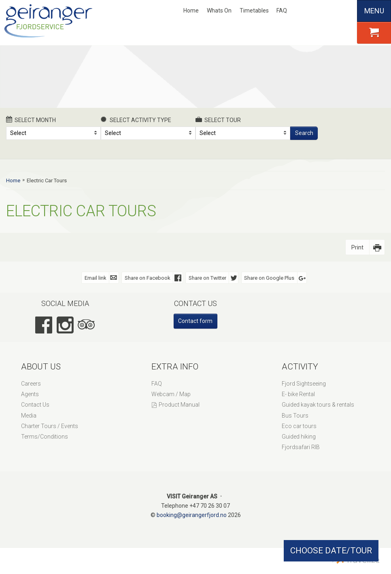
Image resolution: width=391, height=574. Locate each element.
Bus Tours (295, 415)
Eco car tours (299, 426)
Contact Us (35, 404)
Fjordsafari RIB (301, 447)
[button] (374, 33)
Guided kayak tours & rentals (318, 404)
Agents (30, 394)
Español (346, 10)
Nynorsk (306, 10)
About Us (41, 366)
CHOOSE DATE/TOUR (331, 550)
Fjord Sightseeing (304, 383)
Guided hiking (299, 436)
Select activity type (136, 119)
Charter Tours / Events (49, 426)
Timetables (254, 10)
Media (28, 415)
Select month (31, 119)
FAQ (281, 10)
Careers (31, 383)
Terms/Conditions (44, 436)
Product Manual (179, 404)
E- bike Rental (298, 394)
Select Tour (218, 119)
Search (304, 133)
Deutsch (332, 10)
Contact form (195, 321)
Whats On (219, 10)
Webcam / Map (171, 394)
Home (191, 10)
